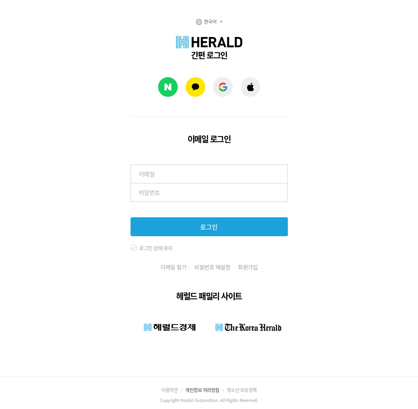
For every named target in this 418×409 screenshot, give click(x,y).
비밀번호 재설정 (212, 267)
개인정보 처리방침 (202, 390)
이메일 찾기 (173, 267)
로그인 (209, 226)
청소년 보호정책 (242, 390)
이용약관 (169, 390)
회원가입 (248, 267)
